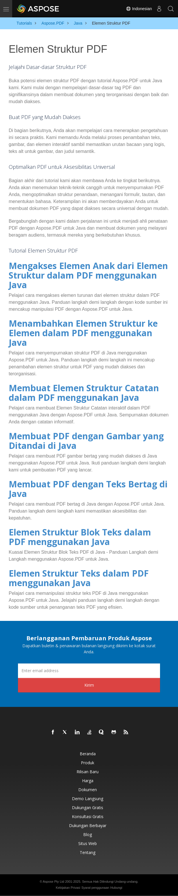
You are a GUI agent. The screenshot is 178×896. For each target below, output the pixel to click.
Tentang (87, 852)
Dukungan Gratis (87, 807)
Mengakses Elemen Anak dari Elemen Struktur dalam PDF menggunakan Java (88, 275)
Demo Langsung (87, 798)
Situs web (87, 843)
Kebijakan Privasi (68, 887)
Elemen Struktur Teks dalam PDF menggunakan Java (79, 578)
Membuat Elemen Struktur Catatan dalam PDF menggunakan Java (84, 392)
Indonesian (139, 8)
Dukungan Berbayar (87, 825)
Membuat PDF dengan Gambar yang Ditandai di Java (86, 440)
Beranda (88, 753)
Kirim (89, 685)
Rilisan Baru (88, 771)
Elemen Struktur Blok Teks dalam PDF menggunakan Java (80, 537)
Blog (87, 834)
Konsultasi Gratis (87, 816)
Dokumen (87, 789)
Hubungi (116, 887)
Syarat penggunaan (95, 887)
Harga (87, 780)
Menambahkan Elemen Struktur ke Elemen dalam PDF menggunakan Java (83, 332)
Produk (87, 762)
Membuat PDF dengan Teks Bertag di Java (88, 489)
